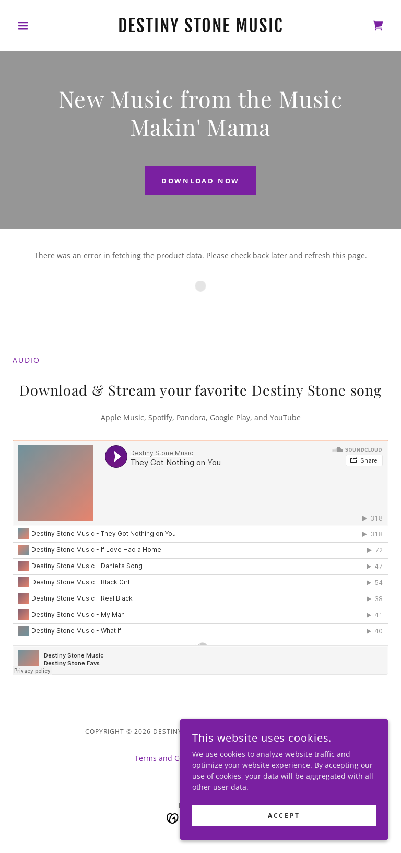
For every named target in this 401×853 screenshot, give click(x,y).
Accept (284, 815)
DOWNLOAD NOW (200, 181)
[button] (41, 25)
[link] (200, 29)
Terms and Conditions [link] (173, 758)
